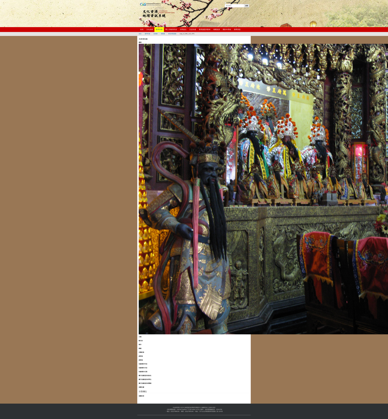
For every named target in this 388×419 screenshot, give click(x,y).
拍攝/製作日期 (143, 371)
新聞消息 (237, 29)
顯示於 (141, 340)
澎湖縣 (155, 33)
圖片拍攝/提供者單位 (145, 379)
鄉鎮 (140, 348)
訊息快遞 (192, 29)
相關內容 (141, 396)
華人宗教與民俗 (171, 29)
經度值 (141, 356)
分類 (140, 337)
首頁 (141, 29)
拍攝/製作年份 (143, 364)
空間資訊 (183, 29)
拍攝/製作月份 (143, 368)
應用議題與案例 (204, 29)
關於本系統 (227, 29)
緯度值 (141, 360)
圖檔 (140, 42)
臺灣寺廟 (159, 29)
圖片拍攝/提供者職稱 (145, 383)
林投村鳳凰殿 (172, 33)
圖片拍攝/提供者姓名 (145, 375)
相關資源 (216, 29)
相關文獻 (141, 387)
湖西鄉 (163, 33)
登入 (222, 8)
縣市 (140, 344)
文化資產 (149, 29)
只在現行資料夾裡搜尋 (232, 2)
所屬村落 (141, 352)
